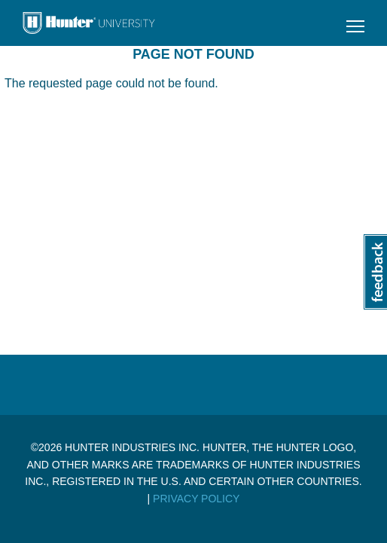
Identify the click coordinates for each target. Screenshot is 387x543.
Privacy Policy (196, 499)
